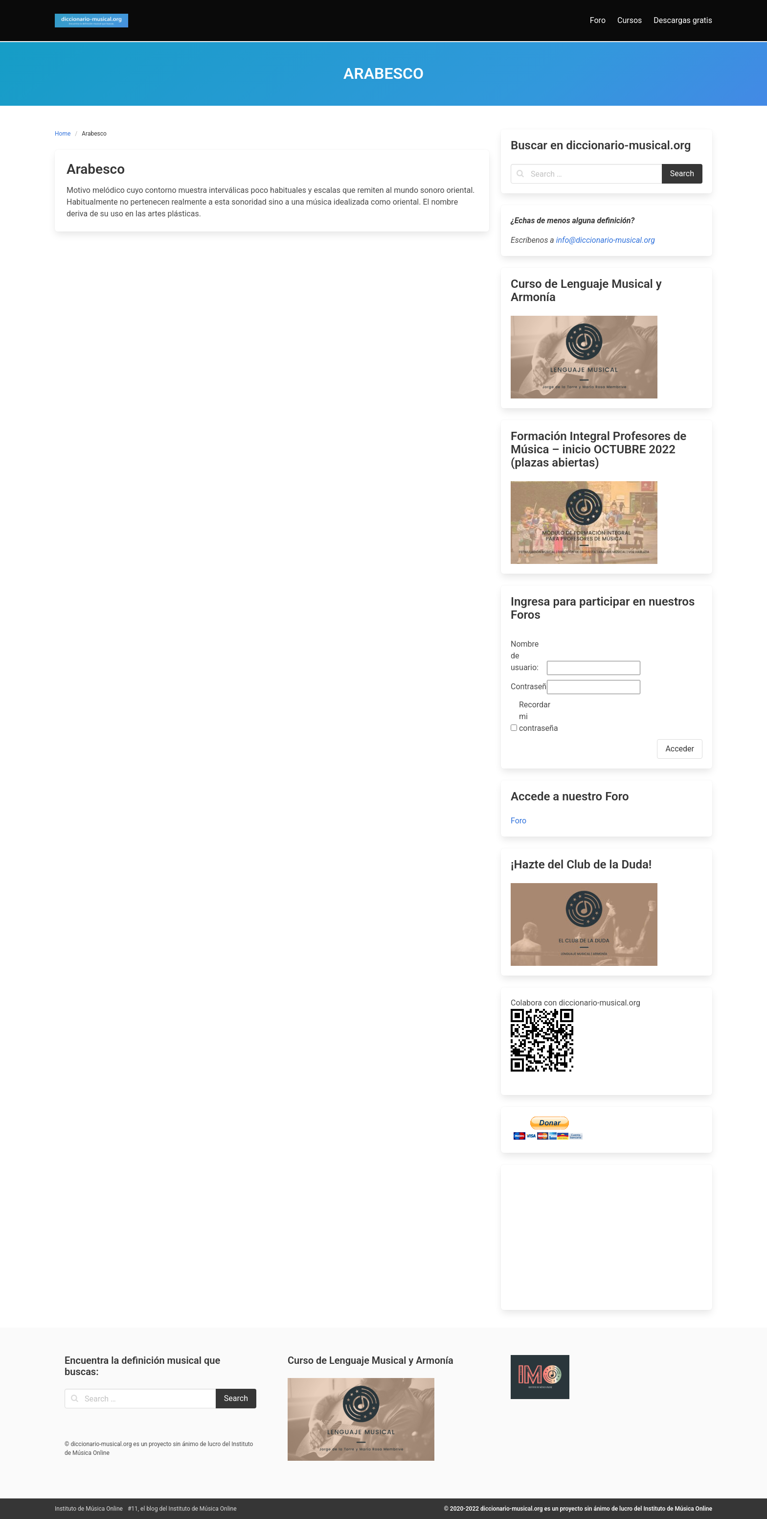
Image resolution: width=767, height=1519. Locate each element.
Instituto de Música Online (89, 1508)
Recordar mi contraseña (536, 716)
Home (62, 133)
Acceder (679, 748)
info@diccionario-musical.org (605, 240)
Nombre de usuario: (525, 655)
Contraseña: (528, 686)
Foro (518, 820)
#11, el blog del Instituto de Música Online (182, 1508)
